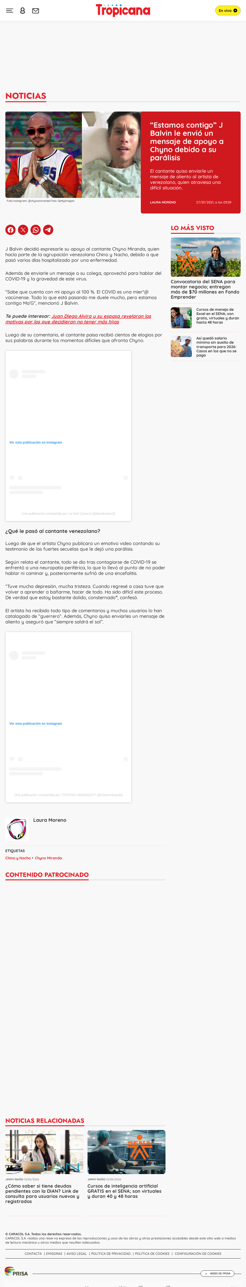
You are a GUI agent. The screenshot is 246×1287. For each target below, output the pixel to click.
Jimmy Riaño (14, 1179)
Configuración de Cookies (198, 1254)
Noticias (25, 96)
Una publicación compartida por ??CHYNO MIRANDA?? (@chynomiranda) (68, 795)
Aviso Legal (77, 1254)
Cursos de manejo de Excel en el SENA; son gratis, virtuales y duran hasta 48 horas (217, 315)
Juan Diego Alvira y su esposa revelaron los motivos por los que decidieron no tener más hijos (78, 319)
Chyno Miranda (48, 858)
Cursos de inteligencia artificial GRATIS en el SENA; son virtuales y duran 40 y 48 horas (125, 1191)
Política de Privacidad (111, 1254)
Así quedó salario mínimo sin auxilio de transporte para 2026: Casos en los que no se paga (216, 346)
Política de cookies (152, 1254)
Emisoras (54, 1254)
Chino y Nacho (18, 858)
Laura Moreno (163, 202)
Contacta (33, 1254)
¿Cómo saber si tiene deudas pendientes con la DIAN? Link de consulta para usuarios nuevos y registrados (42, 1193)
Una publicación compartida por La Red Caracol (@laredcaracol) (68, 513)
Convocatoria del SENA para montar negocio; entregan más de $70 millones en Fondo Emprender (205, 289)
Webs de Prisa (220, 1273)
